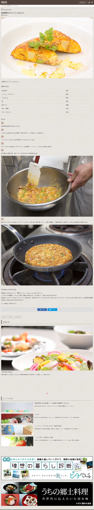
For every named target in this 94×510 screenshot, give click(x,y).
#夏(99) (4, 317)
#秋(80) (10, 317)
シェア (42, 309)
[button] (47, 393)
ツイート (52, 309)
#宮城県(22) (18, 317)
